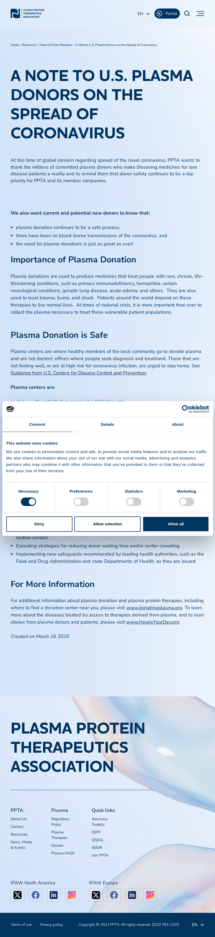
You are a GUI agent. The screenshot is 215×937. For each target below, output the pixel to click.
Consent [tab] (37, 424)
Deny (39, 524)
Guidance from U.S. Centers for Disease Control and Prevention (78, 373)
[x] (17, 895)
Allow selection (107, 524)
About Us (19, 818)
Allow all (176, 524)
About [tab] (178, 424)
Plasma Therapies (59, 835)
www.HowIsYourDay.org (152, 622)
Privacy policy (51, 925)
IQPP (96, 832)
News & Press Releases (56, 45)
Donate (57, 845)
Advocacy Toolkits (99, 821)
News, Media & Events (21, 845)
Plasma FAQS (62, 853)
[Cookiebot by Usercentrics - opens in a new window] (185, 409)
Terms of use (21, 925)
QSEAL (98, 839)
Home (15, 45)
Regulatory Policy (60, 821)
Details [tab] (107, 424)
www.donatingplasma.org (154, 607)
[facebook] (36, 895)
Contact (17, 826)
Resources (29, 45)
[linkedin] (54, 895)
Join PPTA (100, 855)
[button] (144, 14)
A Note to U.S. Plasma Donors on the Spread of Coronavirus (116, 45)
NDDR (97, 847)
